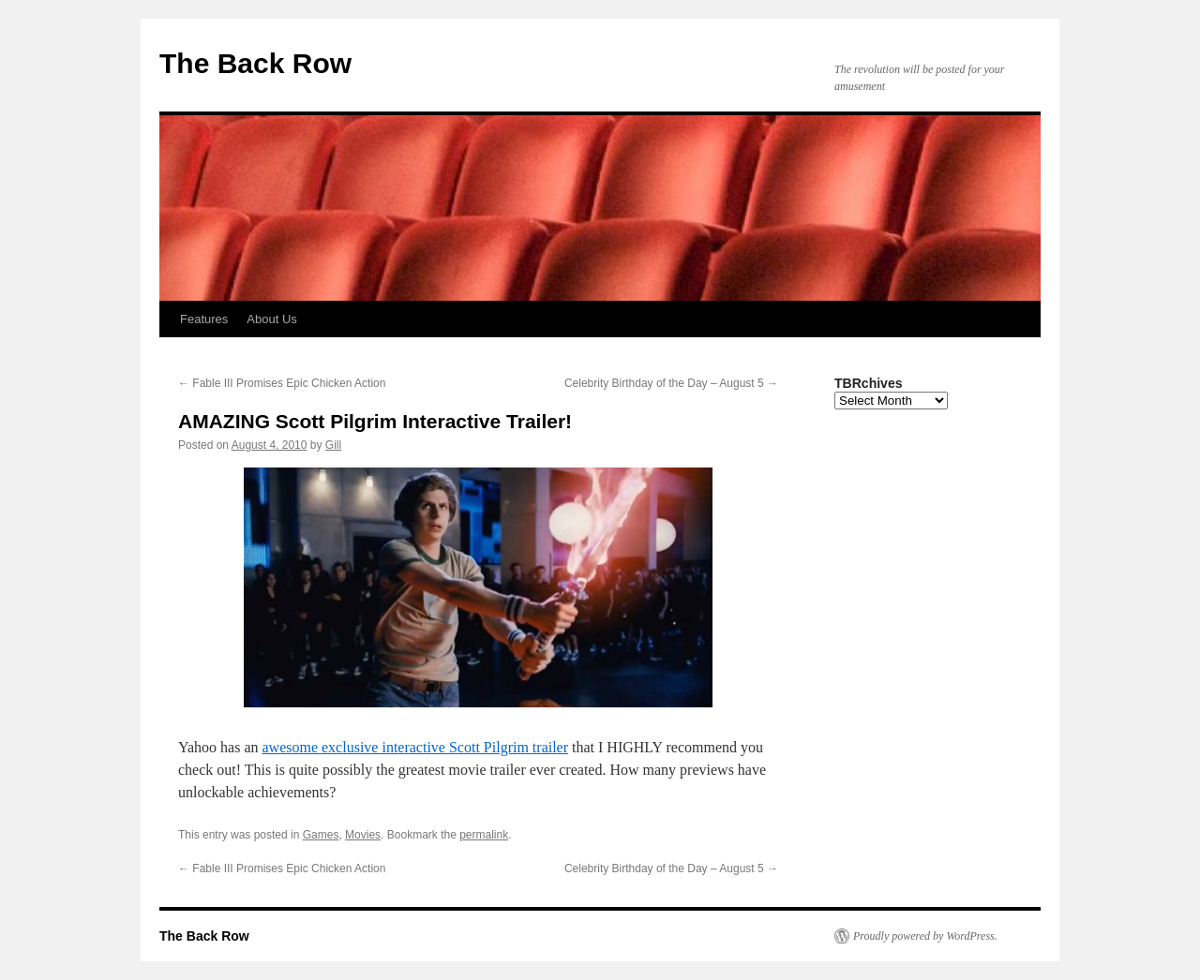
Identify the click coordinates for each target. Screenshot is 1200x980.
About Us (271, 319)
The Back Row (255, 63)
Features (204, 319)
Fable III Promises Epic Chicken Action (281, 383)
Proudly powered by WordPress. (925, 936)
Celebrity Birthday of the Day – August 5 (671, 383)
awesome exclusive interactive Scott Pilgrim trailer (415, 747)
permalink (483, 834)
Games (321, 834)
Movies (363, 834)
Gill (333, 445)
